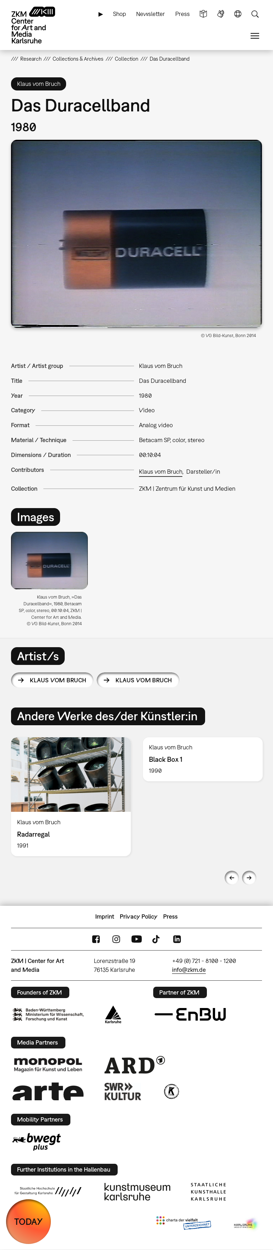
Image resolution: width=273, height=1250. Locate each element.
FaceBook (96, 939)
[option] (52, 582)
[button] (136, 234)
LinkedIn (177, 939)
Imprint (104, 916)
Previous (232, 878)
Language (238, 14)
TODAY (28, 1221)
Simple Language (203, 14)
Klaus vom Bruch (160, 471)
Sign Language (221, 14)
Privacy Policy (138, 916)
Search (255, 14)
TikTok (157, 939)
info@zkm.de (189, 969)
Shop (119, 13)
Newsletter (150, 13)
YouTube (136, 939)
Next (249, 878)
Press (182, 13)
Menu (255, 36)
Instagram (116, 939)
